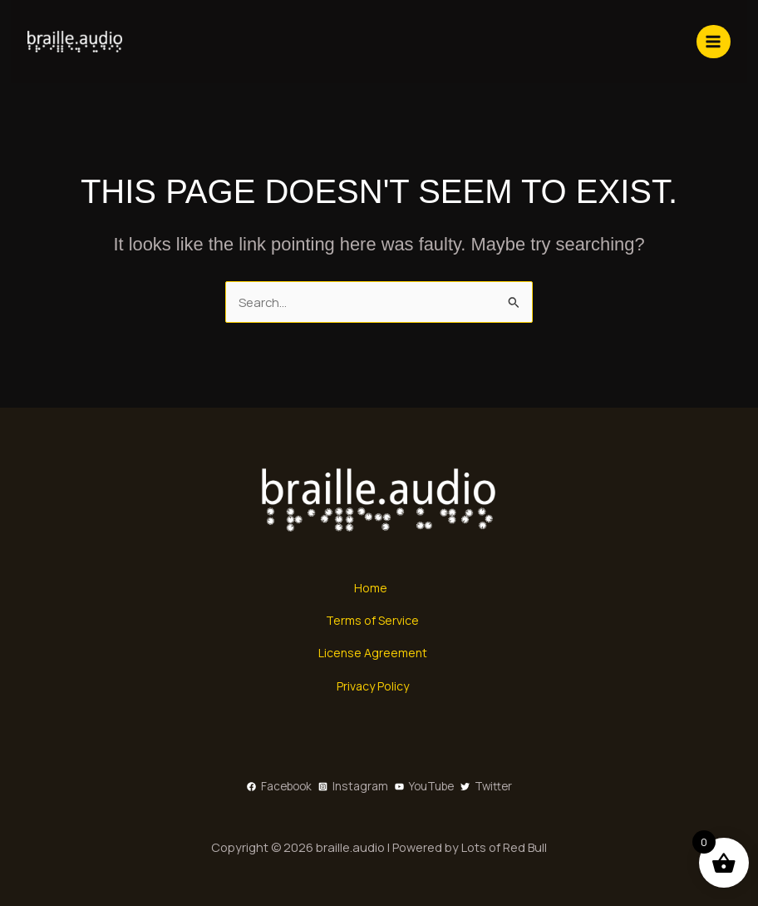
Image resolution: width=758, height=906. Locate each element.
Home (370, 588)
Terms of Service (373, 620)
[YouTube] (424, 785)
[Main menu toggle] (708, 41)
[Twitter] (486, 785)
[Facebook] (279, 785)
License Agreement (373, 653)
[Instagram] (353, 785)
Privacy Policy (373, 685)
